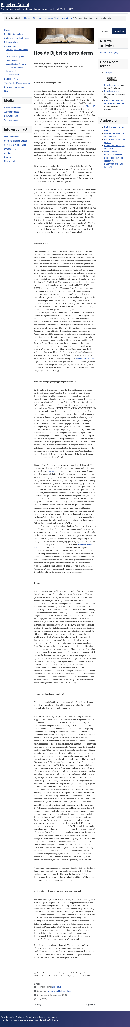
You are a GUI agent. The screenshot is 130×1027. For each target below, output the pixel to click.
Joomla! (4, 1020)
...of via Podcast (11, 112)
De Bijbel (109, 73)
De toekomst (11, 71)
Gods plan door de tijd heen (16, 38)
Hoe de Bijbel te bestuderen (17, 50)
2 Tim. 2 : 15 (90, 106)
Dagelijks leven (11, 79)
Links (6, 91)
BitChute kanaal (11, 116)
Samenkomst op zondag (15, 145)
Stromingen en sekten (14, 87)
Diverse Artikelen (12, 75)
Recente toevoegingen (110, 52)
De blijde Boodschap (13, 34)
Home (7, 30)
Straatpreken (10, 149)
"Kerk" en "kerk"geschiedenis (17, 83)
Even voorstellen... (12, 137)
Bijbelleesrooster (111, 85)
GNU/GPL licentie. (50, 1020)
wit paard (52, 471)
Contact (7, 157)
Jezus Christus (12, 60)
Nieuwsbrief (9, 161)
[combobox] (106, 31)
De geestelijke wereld (14, 67)
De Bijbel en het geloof (15, 57)
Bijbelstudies (10, 46)
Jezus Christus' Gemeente (16, 64)
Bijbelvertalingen (11, 42)
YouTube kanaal (11, 120)
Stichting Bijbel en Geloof (15, 141)
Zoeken (119, 31)
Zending (7, 153)
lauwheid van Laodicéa (84, 358)
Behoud (9, 53)
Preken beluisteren (12, 108)
